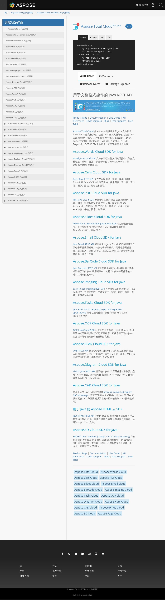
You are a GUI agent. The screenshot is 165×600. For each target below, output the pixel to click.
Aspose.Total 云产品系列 (22, 12)
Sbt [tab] (109, 37)
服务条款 (84, 595)
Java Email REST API (83, 244)
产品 (54, 566)
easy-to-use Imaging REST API (89, 288)
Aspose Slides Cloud (86, 483)
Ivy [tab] (102, 37)
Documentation (98, 117)
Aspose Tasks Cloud (86, 495)
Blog (106, 120)
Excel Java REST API (83, 179)
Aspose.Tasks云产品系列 (16, 94)
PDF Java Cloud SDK (83, 199)
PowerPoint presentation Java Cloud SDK (94, 223)
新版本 (88, 566)
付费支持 (121, 570)
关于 (119, 575)
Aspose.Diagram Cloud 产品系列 (19, 82)
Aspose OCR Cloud (112, 495)
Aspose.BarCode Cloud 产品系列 (19, 76)
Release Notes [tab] (90, 84)
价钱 (119, 566)
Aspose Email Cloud (114, 483)
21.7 (129, 26)
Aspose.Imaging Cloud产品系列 (18, 70)
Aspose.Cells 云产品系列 (15, 52)
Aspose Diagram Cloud (88, 501)
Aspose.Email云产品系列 (16, 58)
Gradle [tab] (93, 37)
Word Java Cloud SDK (84, 158)
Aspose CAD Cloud (85, 507)
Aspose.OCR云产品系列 (15, 88)
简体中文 (142, 4)
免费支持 (56, 570)
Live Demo (114, 117)
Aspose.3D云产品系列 (14, 112)
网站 (87, 575)
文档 (22, 570)
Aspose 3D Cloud (84, 513)
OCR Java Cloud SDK (84, 330)
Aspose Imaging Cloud (118, 489)
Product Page (80, 117)
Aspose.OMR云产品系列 (15, 100)
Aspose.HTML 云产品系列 (16, 117)
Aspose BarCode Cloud (88, 489)
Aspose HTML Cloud (112, 507)
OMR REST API (80, 350)
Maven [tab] (82, 37)
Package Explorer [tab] (118, 84)
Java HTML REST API (83, 415)
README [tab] (87, 76)
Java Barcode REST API (85, 268)
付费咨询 (24, 575)
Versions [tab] (106, 76)
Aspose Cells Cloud (85, 477)
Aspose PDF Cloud (111, 477)
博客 (54, 575)
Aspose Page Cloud (109, 513)
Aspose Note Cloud (116, 501)
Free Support (119, 120)
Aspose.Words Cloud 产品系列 (18, 40)
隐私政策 (76, 595)
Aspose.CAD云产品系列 (15, 106)
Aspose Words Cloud (113, 472)
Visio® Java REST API (84, 371)
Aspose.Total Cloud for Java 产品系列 (53, 12)
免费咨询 (89, 570)
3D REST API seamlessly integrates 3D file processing (101, 436)
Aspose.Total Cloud (101, 26)
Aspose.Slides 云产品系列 (16, 64)
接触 (90, 595)
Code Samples (94, 120)
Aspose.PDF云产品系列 (15, 46)
